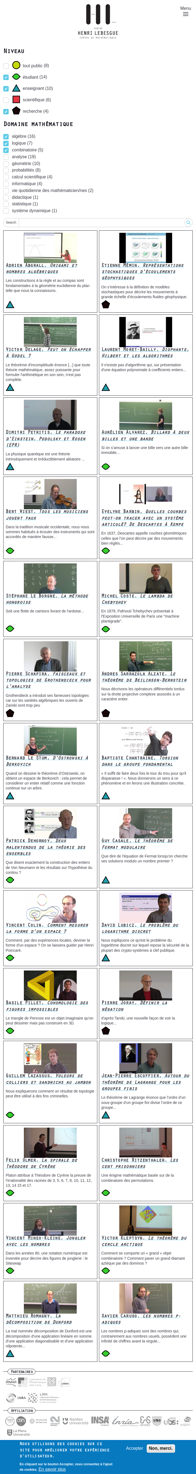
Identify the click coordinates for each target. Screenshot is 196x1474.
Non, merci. (161, 1449)
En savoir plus (52, 1470)
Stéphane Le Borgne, (47, 599)
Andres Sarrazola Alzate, (143, 677)
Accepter (134, 1449)
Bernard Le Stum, (47, 761)
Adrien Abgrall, (41, 269)
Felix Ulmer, (41, 1164)
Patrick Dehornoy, (45, 848)
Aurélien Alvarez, (145, 436)
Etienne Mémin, (142, 272)
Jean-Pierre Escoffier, (145, 1083)
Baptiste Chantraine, (139, 761)
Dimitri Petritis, (45, 439)
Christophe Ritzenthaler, (139, 1164)
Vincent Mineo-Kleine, (45, 1241)
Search (11, 222)
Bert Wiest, (47, 515)
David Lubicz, (139, 929)
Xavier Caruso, (141, 1319)
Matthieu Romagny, (38, 1319)
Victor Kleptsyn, (143, 1241)
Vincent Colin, (47, 929)
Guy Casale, (137, 844)
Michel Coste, (137, 599)
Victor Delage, (48, 353)
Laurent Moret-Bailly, (145, 353)
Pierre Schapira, (48, 681)
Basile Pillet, (47, 1006)
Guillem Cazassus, (48, 1079)
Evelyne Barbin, (143, 518)
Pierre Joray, (134, 1006)
